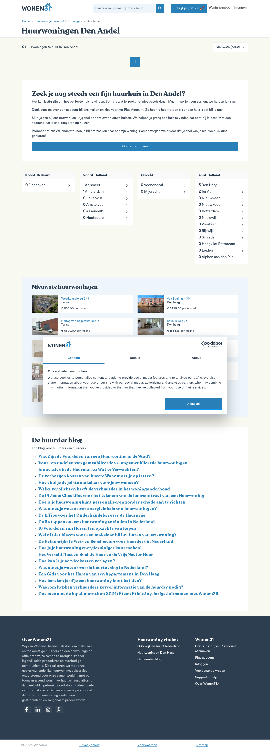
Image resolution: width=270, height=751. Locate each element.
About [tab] (196, 357)
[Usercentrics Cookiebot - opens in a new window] (204, 344)
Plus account (204, 657)
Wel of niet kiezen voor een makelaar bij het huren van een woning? (107, 535)
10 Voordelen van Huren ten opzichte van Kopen (87, 528)
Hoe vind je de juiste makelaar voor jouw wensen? (88, 482)
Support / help (206, 677)
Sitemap (202, 745)
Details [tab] (135, 357)
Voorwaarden (147, 745)
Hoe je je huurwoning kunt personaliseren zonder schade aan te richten (112, 502)
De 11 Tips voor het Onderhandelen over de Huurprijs (91, 515)
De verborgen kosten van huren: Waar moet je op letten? (96, 476)
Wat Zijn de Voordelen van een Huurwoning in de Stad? (94, 456)
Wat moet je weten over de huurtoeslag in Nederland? (93, 567)
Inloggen (240, 7)
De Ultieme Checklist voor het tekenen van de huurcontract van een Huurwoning (121, 495)
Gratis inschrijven (135, 146)
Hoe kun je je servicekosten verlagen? (76, 561)
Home (26, 21)
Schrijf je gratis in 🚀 (188, 8)
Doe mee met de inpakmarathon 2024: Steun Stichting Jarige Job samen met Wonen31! (128, 594)
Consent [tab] (74, 357)
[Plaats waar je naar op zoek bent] (124, 8)
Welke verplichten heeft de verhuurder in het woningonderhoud (104, 489)
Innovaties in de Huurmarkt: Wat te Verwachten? (88, 469)
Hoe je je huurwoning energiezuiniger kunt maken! (89, 548)
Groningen (75, 21)
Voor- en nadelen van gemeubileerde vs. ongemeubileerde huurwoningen (113, 463)
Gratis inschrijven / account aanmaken (215, 649)
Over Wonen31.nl (207, 684)
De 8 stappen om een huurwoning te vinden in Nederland (96, 522)
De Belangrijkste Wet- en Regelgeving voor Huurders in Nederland (105, 541)
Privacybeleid (89, 745)
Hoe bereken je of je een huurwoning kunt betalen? (90, 580)
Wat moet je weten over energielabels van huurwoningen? (97, 508)
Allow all (193, 403)
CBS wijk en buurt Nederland (158, 646)
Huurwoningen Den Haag (155, 653)
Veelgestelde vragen (210, 671)
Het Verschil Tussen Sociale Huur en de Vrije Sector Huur (95, 554)
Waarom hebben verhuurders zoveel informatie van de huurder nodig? (110, 587)
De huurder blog (149, 659)
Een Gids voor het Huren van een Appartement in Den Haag (98, 574)
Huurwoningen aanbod (49, 21)
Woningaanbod (219, 7)
